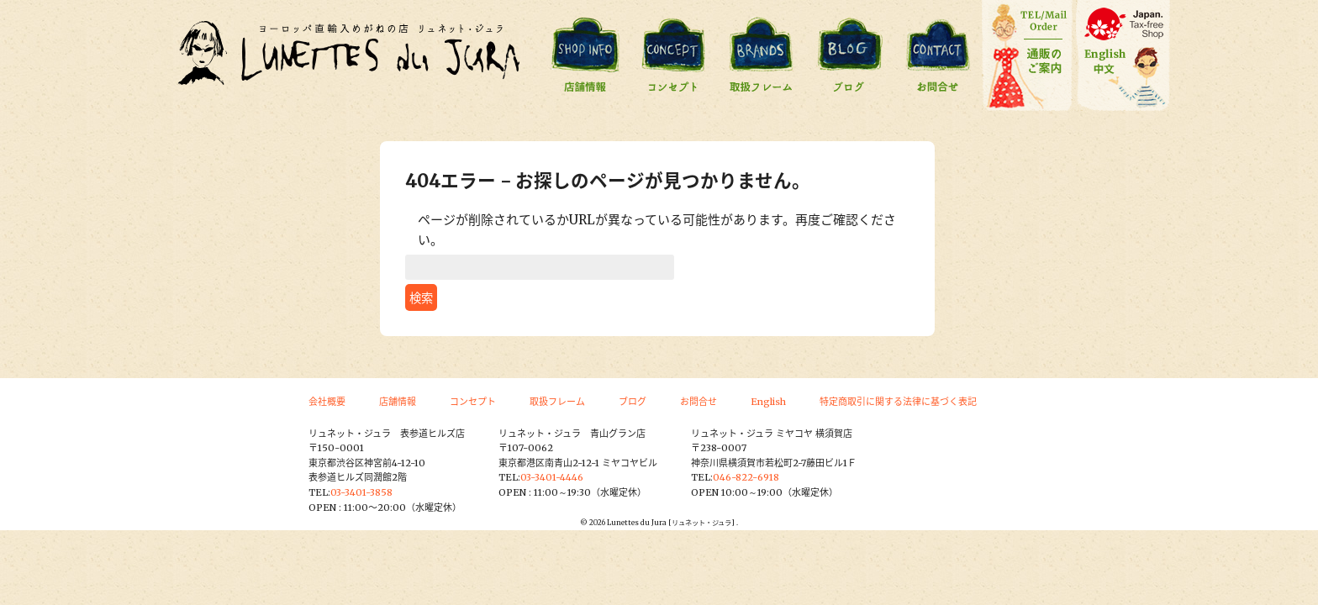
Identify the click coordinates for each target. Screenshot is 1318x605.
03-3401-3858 (361, 492)
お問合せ (698, 402)
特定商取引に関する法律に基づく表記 (898, 402)
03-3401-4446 (551, 477)
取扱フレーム (557, 402)
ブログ (632, 402)
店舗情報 (397, 402)
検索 (421, 298)
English (768, 402)
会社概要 (326, 402)
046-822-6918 (746, 477)
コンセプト (473, 402)
